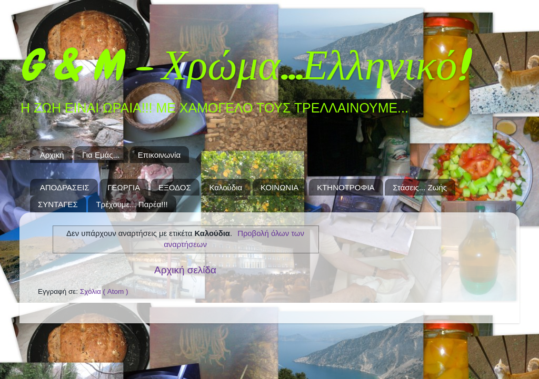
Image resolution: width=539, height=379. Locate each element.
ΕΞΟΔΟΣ (174, 187)
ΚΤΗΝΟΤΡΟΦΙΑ (345, 187)
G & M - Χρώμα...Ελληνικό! (243, 65)
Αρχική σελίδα (185, 269)
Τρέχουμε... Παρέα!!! (131, 204)
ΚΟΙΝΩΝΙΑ (279, 187)
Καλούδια (226, 187)
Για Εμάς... (100, 154)
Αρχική (52, 154)
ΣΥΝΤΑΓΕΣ (58, 204)
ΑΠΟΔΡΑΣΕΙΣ (64, 187)
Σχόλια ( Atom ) (104, 291)
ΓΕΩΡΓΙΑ (123, 187)
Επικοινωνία (159, 154)
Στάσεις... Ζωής (420, 187)
